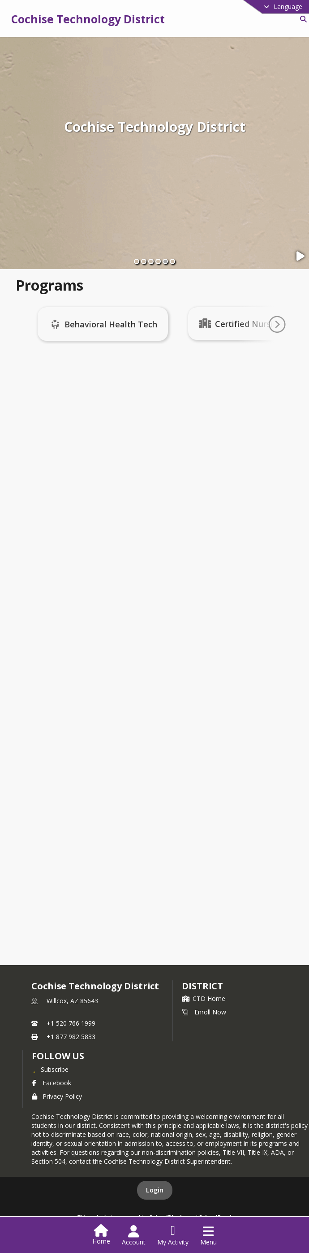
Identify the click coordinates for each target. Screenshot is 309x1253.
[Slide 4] (158, 261)
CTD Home (203, 998)
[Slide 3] (151, 261)
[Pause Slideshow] (301, 256)
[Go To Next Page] (277, 324)
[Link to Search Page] (301, 19)
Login (154, 1190)
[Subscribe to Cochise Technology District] (50, 1069)
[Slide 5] (165, 261)
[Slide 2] (143, 261)
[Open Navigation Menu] (208, 1235)
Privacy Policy (57, 1096)
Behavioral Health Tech (119, 324)
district (202, 986)
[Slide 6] (172, 261)
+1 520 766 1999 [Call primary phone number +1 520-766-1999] (71, 1023)
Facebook (51, 1083)
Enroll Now (204, 1012)
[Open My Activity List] (173, 1235)
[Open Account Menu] (134, 1235)
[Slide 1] (136, 261)
